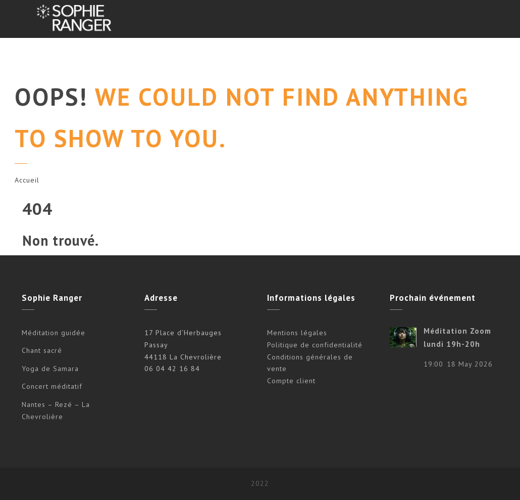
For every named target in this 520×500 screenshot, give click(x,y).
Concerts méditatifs (193, 57)
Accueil (27, 180)
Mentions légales (297, 332)
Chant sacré (42, 350)
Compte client (291, 380)
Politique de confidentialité (314, 344)
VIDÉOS (387, 57)
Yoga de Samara (50, 368)
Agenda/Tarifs (273, 57)
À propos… (337, 57)
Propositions (113, 57)
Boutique (436, 57)
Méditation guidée (53, 332)
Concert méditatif (52, 386)
